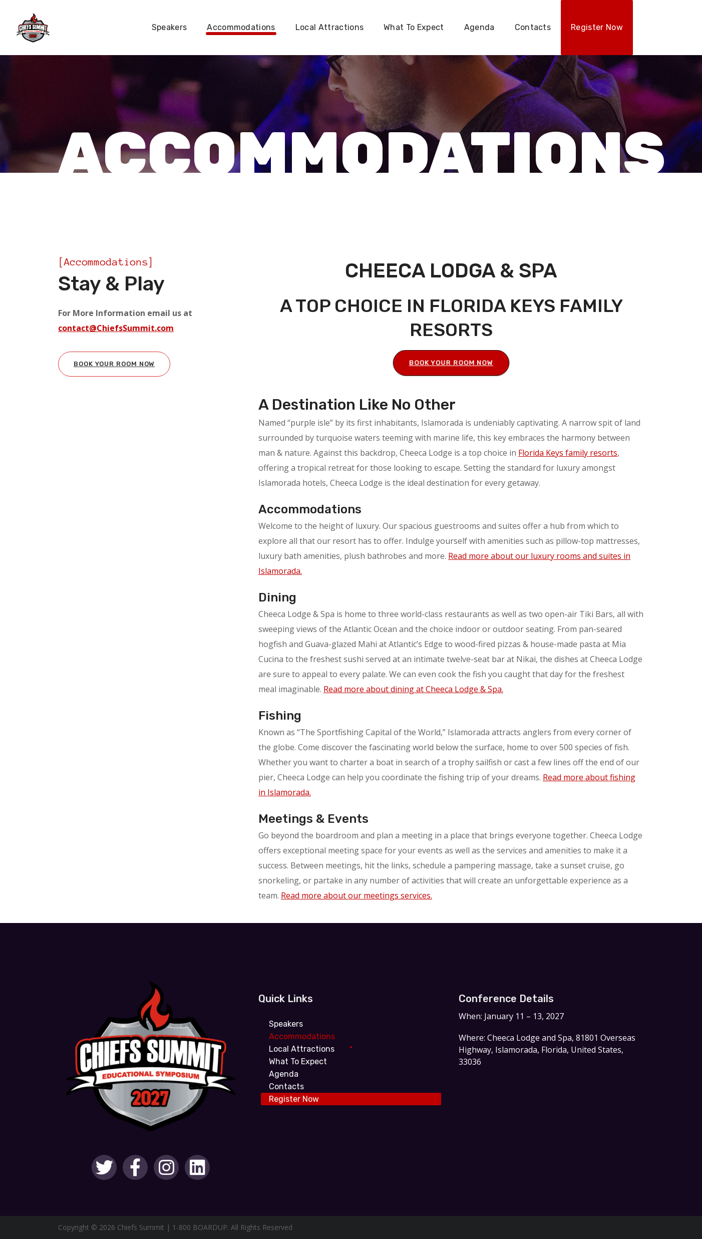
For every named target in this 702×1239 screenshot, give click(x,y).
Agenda (283, 1074)
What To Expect (298, 1061)
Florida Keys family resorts (567, 452)
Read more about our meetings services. (356, 895)
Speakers (286, 1024)
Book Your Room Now (114, 364)
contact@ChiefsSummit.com (116, 328)
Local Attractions (301, 1049)
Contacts (286, 1086)
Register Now (294, 1099)
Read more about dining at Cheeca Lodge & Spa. (413, 689)
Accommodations (302, 1036)
